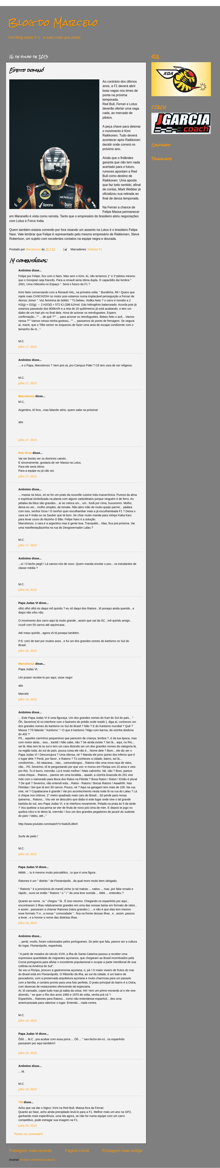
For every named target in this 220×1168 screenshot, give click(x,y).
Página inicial (77, 1150)
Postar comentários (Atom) (37, 1159)
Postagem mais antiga (122, 1150)
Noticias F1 (95, 249)
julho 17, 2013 (27, 346)
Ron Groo (25, 452)
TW (20, 1102)
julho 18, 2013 (27, 589)
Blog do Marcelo (53, 23)
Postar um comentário (28, 1134)
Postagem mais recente (30, 1150)
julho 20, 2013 (27, 1125)
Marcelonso (34, 249)
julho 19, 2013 (27, 1020)
